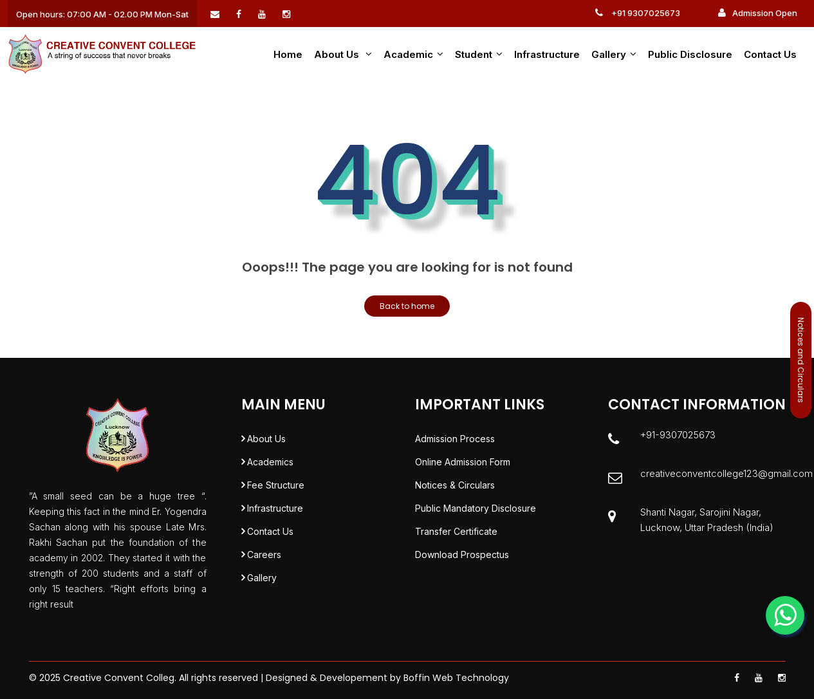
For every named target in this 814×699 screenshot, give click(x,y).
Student (479, 54)
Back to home (407, 306)
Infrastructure (547, 54)
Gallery (613, 54)
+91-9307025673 (678, 435)
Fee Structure (275, 485)
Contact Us (770, 54)
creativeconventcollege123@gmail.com (726, 473)
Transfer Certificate (456, 531)
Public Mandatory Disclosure (475, 508)
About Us (266, 438)
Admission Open (757, 13)
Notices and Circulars (800, 360)
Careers (264, 554)
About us (343, 54)
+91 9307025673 (637, 13)
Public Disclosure (690, 54)
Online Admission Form (462, 461)
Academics (270, 461)
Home (287, 54)
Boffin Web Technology (456, 677)
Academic (413, 54)
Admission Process (455, 438)
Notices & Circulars (455, 485)
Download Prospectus (462, 554)
